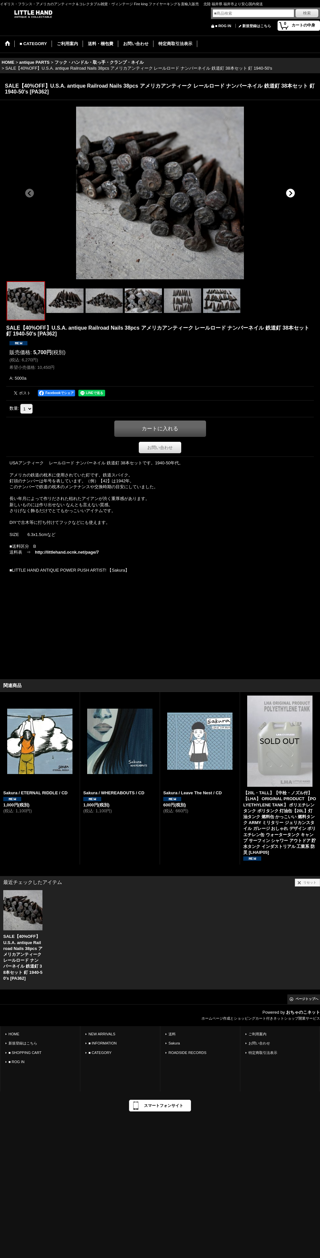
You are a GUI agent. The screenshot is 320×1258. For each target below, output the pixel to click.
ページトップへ (307, 999)
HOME (13, 1034)
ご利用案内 (257, 1034)
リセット (309, 882)
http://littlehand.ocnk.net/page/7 (67, 552)
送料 (172, 1034)
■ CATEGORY (100, 1053)
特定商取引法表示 (262, 1053)
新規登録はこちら (256, 26)
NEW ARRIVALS (101, 1034)
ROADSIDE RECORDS (187, 1053)
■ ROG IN (223, 26)
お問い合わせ (160, 447)
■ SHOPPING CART (24, 1053)
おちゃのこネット (303, 1012)
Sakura (174, 1043)
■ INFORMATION (102, 1043)
